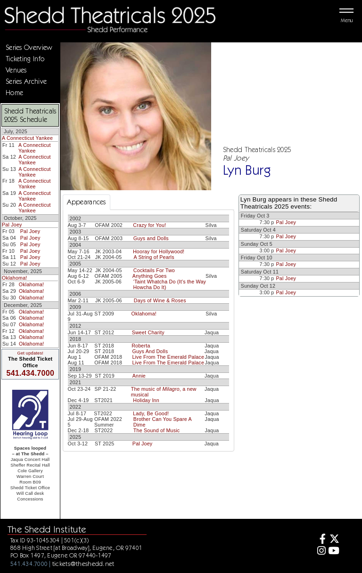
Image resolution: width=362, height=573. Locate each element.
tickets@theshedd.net (83, 563)
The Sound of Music (156, 430)
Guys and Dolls (151, 238)
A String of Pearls (154, 257)
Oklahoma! (14, 278)
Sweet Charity (148, 332)
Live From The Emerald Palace (168, 357)
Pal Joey (12, 224)
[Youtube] (333, 551)
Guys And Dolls (150, 351)
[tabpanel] (148, 330)
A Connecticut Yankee (27, 138)
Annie (139, 376)
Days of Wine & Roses (160, 300)
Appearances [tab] (86, 202)
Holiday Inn (146, 400)
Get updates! (30, 353)
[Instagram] (320, 551)
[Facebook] (320, 540)
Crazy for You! (149, 225)
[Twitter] (333, 540)
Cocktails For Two (154, 270)
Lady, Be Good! (151, 413)
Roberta (141, 345)
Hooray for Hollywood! (158, 251)
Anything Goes (149, 276)
